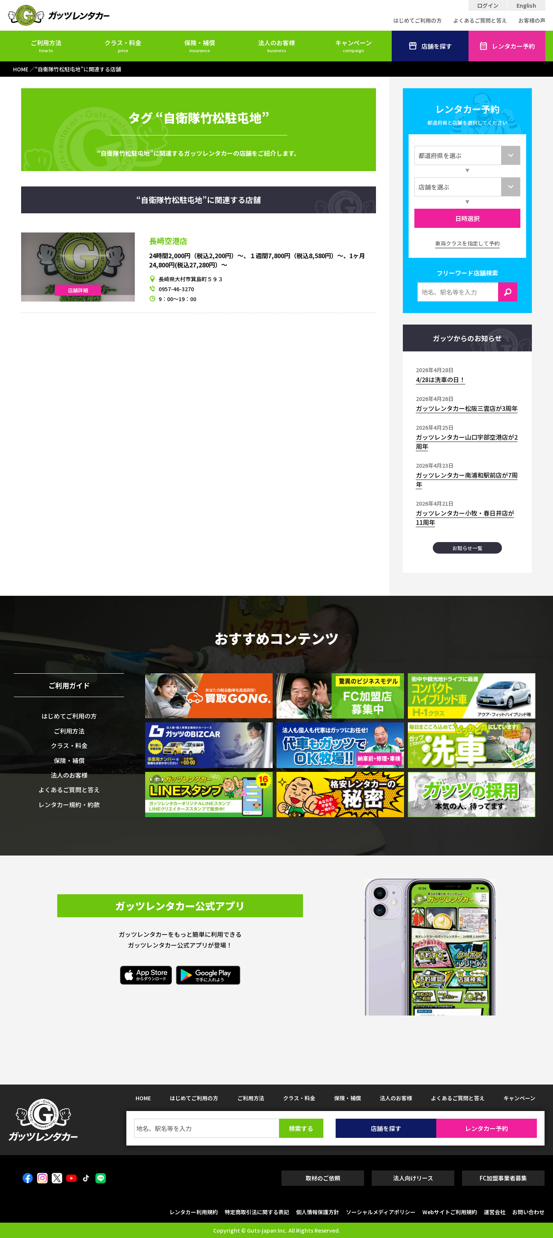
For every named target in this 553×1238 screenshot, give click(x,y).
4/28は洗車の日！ (440, 379)
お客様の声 (531, 20)
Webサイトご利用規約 (449, 1212)
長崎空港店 (168, 240)
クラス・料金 (122, 45)
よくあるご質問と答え (480, 20)
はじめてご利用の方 (417, 20)
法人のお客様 (276, 45)
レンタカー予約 (507, 46)
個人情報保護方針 (317, 1212)
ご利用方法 (46, 45)
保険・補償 (199, 45)
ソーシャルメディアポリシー (381, 1212)
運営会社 (494, 1212)
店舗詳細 (78, 290)
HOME (143, 1098)
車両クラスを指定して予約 (467, 243)
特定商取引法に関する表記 (257, 1212)
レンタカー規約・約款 (69, 804)
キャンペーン (353, 45)
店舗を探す (430, 46)
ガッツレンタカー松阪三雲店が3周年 (467, 408)
